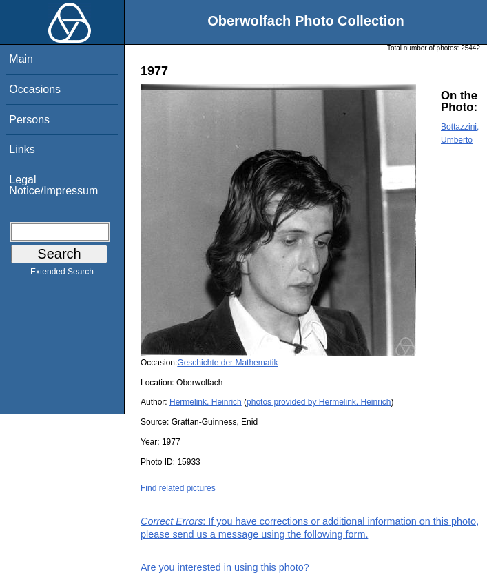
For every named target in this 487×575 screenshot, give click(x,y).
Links (21, 149)
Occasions (35, 89)
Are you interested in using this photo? (225, 567)
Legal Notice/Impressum (53, 185)
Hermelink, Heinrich (205, 402)
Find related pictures (178, 488)
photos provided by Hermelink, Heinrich (319, 402)
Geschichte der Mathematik (227, 362)
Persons (29, 119)
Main (21, 59)
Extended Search (62, 274)
